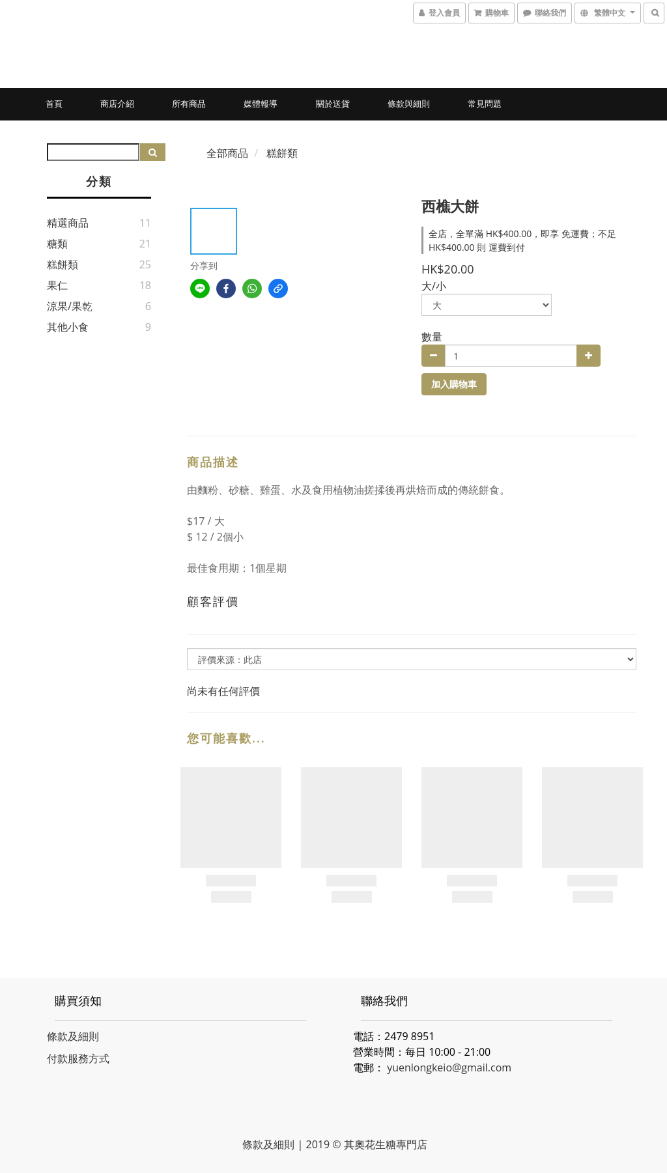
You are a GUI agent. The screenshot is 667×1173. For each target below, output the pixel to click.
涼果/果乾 (69, 306)
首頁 (54, 103)
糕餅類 (62, 264)
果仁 (57, 285)
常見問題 (485, 103)
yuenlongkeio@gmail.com (449, 1067)
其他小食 (68, 327)
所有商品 (189, 103)
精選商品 (68, 223)
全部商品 (227, 153)
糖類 (57, 243)
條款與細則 (409, 103)
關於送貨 (333, 103)
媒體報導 (260, 103)
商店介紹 (117, 103)
